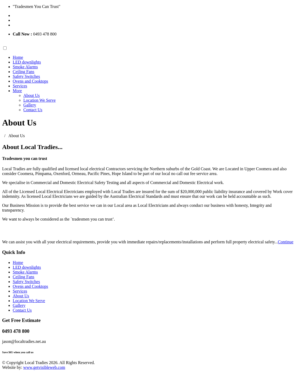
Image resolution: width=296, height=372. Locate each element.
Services (20, 86)
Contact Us (32, 109)
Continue (286, 242)
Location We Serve (39, 100)
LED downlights (27, 62)
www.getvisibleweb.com (44, 367)
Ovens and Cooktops (30, 81)
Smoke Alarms (25, 67)
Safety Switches (26, 76)
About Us (31, 95)
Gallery (29, 105)
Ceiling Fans (23, 71)
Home (18, 57)
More (17, 90)
